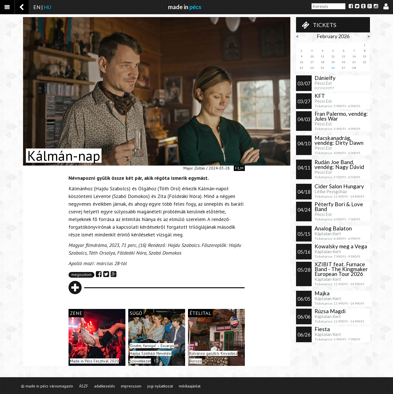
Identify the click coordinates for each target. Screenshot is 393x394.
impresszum (131, 386)
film (239, 168)
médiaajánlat (189, 386)
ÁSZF (83, 386)
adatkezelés (104, 386)
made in (184, 6)
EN (36, 7)
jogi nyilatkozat (160, 386)
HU (47, 7)
